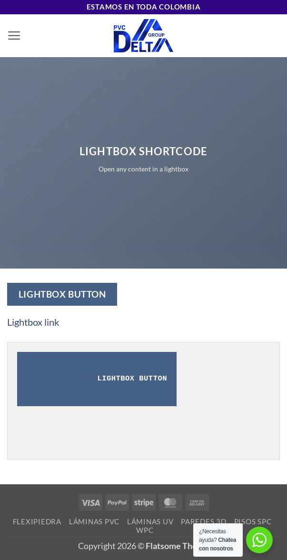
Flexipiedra (37, 521)
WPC (144, 530)
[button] (14, 35)
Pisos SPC (253, 521)
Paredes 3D (204, 521)
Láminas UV (150, 521)
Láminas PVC (94, 521)
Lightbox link (33, 322)
